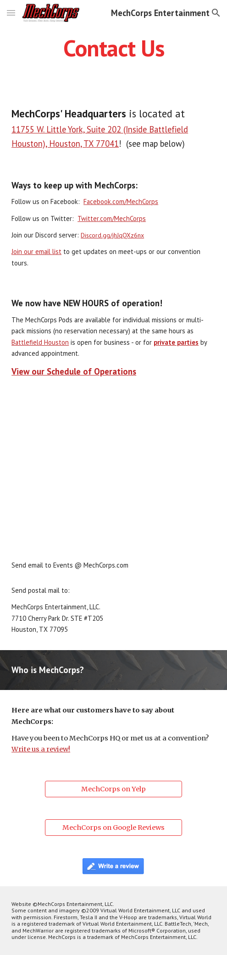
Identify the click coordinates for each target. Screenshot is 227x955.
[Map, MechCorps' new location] (113, 470)
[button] (11, 12)
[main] (113, 48)
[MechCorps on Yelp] (113, 789)
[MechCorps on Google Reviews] (113, 827)
